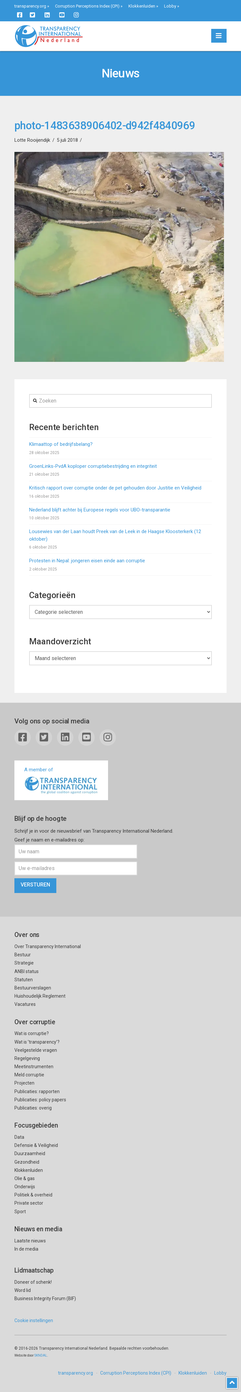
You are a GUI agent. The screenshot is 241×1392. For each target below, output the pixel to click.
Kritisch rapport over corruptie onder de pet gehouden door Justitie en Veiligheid (115, 488)
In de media (26, 1249)
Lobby (170, 6)
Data (19, 1137)
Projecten (24, 1083)
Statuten (23, 979)
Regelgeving (27, 1058)
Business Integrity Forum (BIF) (45, 1298)
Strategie (24, 963)
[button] (219, 36)
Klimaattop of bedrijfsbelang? (61, 444)
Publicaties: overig (33, 1108)
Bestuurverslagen (32, 987)
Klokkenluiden (141, 6)
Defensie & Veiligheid (36, 1145)
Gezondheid (26, 1162)
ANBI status (26, 971)
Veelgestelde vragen (35, 1050)
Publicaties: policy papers (40, 1099)
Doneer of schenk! (33, 1282)
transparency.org (30, 6)
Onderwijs (24, 1186)
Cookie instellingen (33, 1320)
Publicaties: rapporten (37, 1091)
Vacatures (25, 1004)
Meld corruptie (29, 1074)
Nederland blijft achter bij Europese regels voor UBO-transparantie (99, 510)
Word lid (22, 1290)
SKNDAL (40, 1355)
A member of (61, 781)
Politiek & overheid (33, 1194)
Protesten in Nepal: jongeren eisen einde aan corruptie (87, 561)
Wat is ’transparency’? (37, 1042)
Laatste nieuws (30, 1240)
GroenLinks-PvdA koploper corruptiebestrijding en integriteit (93, 466)
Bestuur (22, 954)
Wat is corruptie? (31, 1033)
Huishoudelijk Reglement (39, 996)
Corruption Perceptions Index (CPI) (87, 6)
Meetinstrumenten (33, 1066)
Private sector (28, 1203)
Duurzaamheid (29, 1153)
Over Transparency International (47, 946)
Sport (20, 1211)
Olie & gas (24, 1178)
